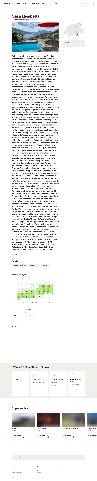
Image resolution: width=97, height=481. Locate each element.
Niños (16, 315)
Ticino (35, 19)
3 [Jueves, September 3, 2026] (44, 286)
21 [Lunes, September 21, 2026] (37, 294)
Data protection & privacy (17, 472)
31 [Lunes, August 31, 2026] (18, 298)
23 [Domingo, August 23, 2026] (33, 294)
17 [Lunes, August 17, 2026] (18, 294)
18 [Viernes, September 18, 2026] (47, 291)
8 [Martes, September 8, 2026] (39, 289)
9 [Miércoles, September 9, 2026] (42, 289)
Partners (39, 472)
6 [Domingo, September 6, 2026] (52, 286)
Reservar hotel (55, 382)
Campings (54, 385)
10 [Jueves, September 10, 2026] (44, 289)
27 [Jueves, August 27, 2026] (26, 296)
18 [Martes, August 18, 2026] (21, 294)
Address (64, 470)
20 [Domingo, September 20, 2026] (52, 291)
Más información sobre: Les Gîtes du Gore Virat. (73, 428)
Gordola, (31, 19)
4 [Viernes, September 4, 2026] (47, 286)
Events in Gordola (75, 384)
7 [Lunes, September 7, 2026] (37, 289)
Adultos (14, 311)
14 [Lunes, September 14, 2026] (37, 291)
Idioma (87, 3)
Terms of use (14, 470)
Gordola (43, 367)
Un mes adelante (52, 282)
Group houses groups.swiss (58, 384)
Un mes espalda (19, 282)
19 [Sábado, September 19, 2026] (49, 291)
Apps (38, 470)
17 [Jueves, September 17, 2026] (44, 291)
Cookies (13, 475)
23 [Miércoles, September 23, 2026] (42, 294)
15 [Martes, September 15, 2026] (39, 291)
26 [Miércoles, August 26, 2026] (23, 296)
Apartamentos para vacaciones (20, 19)
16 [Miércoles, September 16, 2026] (42, 291)
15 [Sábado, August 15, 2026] (31, 291)
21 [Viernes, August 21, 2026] (28, 294)
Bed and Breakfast (56, 387)
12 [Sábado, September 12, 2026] (49, 289)
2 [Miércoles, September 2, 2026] (42, 286)
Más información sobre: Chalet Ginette (48, 428)
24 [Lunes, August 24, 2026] (18, 296)
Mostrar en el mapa (74, 29)
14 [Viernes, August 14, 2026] (28, 291)
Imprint (13, 477)
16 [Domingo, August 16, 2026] (33, 291)
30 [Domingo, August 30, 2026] (33, 296)
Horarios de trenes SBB (38, 382)
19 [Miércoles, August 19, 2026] (23, 294)
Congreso (82, 3)
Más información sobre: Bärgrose (23, 428)
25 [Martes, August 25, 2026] (21, 296)
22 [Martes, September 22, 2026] (39, 294)
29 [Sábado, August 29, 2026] (31, 296)
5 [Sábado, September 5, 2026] (49, 286)
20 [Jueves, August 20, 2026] (26, 294)
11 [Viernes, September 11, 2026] (47, 289)
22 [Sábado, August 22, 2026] (31, 294)
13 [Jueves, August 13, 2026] (26, 291)
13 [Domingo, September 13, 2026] (52, 289)
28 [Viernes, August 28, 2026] (28, 296)
